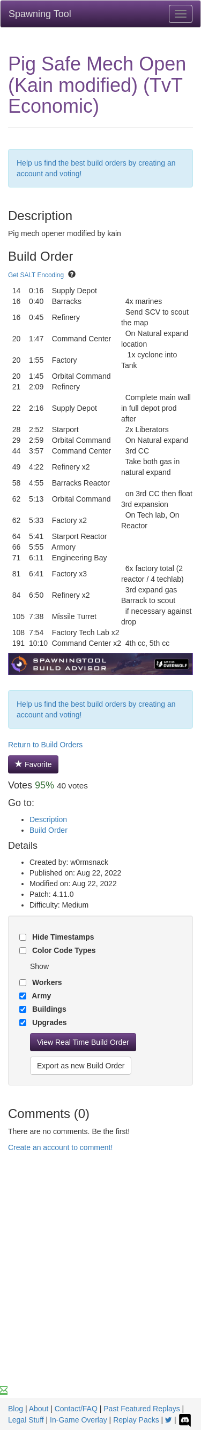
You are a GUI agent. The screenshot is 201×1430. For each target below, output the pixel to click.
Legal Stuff (26, 1420)
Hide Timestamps (62, 937)
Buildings (48, 1009)
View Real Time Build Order (83, 1042)
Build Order (48, 830)
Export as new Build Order (80, 1065)
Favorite (33, 764)
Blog (15, 1408)
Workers (46, 982)
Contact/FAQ (76, 1408)
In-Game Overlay (78, 1420)
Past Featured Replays (141, 1408)
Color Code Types (63, 950)
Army (40, 995)
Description (48, 819)
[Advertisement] (100, 1279)
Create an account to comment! (60, 1147)
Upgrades (48, 1022)
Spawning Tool (40, 14)
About (39, 1408)
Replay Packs (136, 1420)
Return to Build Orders (45, 744)
